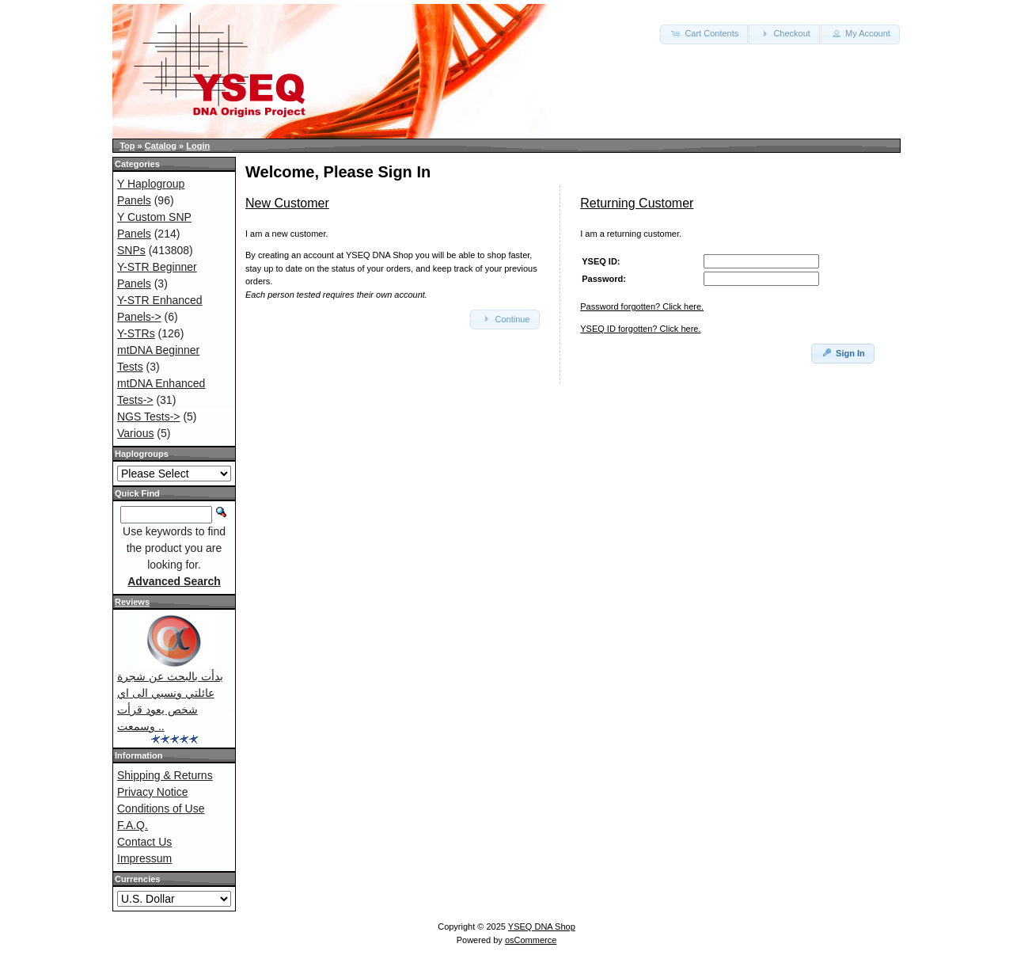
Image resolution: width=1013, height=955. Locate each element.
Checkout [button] (784, 33)
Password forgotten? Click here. (642, 306)
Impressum (144, 858)
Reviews (132, 602)
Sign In (843, 352)
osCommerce (530, 940)
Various (135, 433)
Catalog (160, 145)
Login (198, 145)
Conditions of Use (161, 808)
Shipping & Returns (165, 775)
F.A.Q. (132, 825)
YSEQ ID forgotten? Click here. (640, 328)
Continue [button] (504, 318)
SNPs (131, 250)
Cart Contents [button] (704, 33)
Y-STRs (136, 333)
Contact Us (144, 841)
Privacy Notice (152, 792)
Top (127, 145)
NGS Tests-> (148, 416)
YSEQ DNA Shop (541, 926)
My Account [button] (860, 33)
